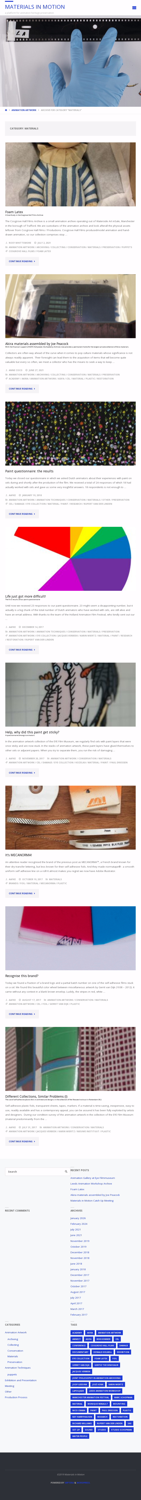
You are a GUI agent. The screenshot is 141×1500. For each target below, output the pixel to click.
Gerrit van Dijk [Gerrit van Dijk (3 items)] (80, 1365)
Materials (94, 247)
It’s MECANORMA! (18, 855)
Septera (69, 1482)
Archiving (43, 247)
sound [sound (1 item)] (89, 1429)
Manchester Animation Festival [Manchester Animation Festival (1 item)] (90, 1397)
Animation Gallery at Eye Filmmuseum (92, 1178)
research (76, 503)
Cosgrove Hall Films (22, 251)
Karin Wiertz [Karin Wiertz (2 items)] (116, 1384)
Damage (19, 503)
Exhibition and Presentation (21, 1380)
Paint (64, 503)
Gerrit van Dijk (59, 1004)
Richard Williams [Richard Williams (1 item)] (82, 1423)
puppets (127, 247)
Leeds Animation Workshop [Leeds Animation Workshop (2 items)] (104, 1390)
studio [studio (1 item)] (102, 1429)
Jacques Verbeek (68, 635)
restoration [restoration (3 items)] (120, 1416)
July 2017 (75, 1297)
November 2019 (79, 1241)
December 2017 (79, 1275)
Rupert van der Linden (98, 503)
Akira (25, 378)
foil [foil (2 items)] (114, 1358)
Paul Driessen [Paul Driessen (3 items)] (110, 1410)
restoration (105, 378)
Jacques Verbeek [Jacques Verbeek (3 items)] (81, 1371)
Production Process (16, 1397)
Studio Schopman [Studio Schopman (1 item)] (121, 1429)
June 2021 (76, 1235)
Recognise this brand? (21, 976)
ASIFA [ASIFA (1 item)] (88, 1339)
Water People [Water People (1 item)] (79, 1436)
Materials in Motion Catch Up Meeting (91, 1200)
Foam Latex (77, 1189)
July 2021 (75, 1229)
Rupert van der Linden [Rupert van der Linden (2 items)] (109, 1423)
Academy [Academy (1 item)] (77, 1332)
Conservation (77, 247)
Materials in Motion (35, 6)
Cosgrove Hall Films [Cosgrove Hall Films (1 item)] (102, 1345)
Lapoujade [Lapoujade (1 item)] (78, 1390)
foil (22, 883)
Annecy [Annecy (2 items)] (76, 1339)
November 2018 (79, 1258)
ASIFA (61, 378)
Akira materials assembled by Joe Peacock (95, 1195)
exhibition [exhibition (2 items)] (123, 1352)
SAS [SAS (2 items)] (129, 1423)
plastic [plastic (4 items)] (127, 1410)
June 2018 (76, 1263)
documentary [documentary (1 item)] (80, 1352)
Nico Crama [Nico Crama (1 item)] (78, 1410)
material (78, 378)
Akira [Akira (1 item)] (90, 1332)
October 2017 (78, 1286)
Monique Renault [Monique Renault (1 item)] (98, 1403)
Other (106, 499)
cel (68, 378)
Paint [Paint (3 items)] (93, 1410)
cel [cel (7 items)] (117, 1339)
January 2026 (78, 1218)
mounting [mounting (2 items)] (119, 1403)
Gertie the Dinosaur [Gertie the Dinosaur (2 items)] (106, 1365)
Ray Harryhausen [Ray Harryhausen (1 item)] (82, 1416)
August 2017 (77, 1292)
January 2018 (78, 1269)
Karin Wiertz (88, 635)
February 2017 (78, 1314)
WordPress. (83, 1482)
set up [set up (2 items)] (76, 1429)
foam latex (44, 251)
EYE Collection (36, 503)
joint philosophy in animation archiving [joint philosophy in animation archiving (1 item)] (96, 1378)
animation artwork (43, 378)
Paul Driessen (119, 762)
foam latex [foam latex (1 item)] (101, 1358)
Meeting (9, 1386)
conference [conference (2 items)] (79, 1345)
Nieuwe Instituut (88, 1131)
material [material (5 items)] (77, 1403)
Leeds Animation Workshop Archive (91, 1183)
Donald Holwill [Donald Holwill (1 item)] (102, 1352)
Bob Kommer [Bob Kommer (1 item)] (103, 1339)
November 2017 (79, 1280)
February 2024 (78, 1223)
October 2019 (78, 1246)
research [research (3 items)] (102, 1416)
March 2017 (77, 1309)
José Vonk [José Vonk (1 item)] (97, 1384)
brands (13, 883)
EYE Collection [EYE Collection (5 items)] (80, 1358)
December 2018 (79, 1252)
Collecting (58, 247)
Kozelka (80, 762)
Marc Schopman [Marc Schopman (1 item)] (123, 1397)
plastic (90, 378)
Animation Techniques (51, 499)
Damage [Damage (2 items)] (123, 1345)
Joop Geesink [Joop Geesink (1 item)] (79, 1384)
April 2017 (76, 1303)
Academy (14, 378)
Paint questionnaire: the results (29, 471)
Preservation (111, 247)
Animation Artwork (24, 110)
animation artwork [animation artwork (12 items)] (109, 1332)
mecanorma (48, 883)
